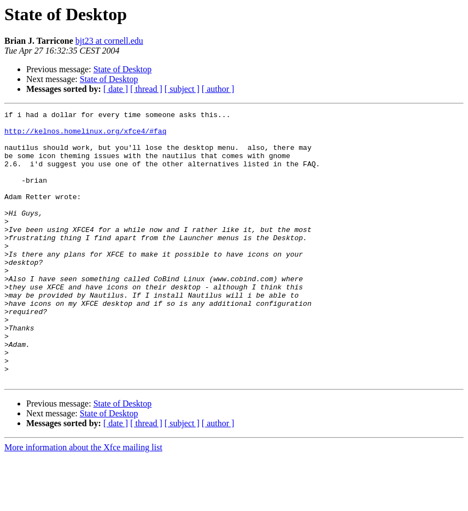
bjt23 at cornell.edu (109, 40)
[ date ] (115, 89)
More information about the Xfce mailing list (83, 501)
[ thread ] (146, 89)
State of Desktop (122, 69)
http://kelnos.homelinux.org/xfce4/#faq (85, 136)
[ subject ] (182, 89)
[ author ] (218, 89)
